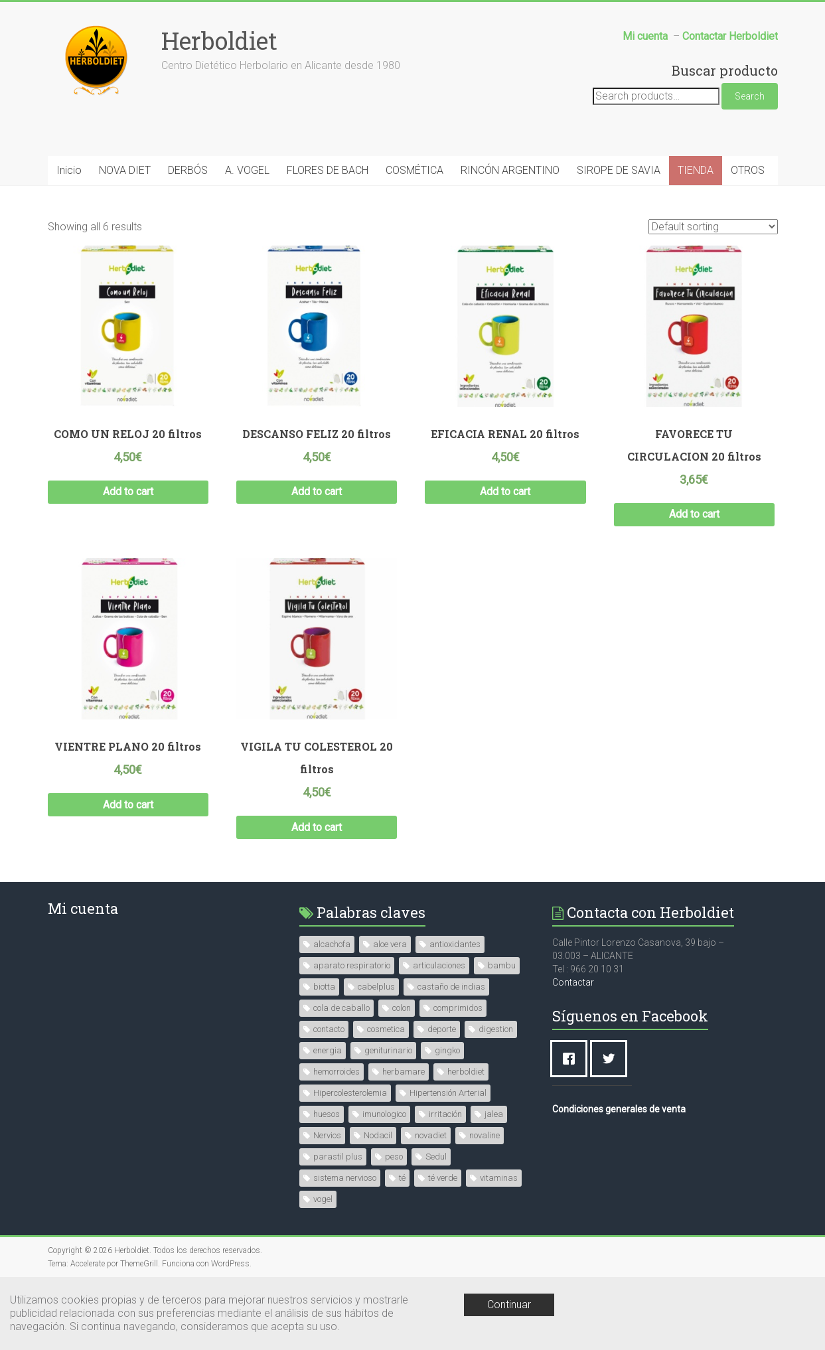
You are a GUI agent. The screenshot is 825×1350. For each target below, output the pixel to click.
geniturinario (388, 1050)
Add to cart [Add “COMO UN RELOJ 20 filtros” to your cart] (128, 491)
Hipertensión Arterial (448, 1093)
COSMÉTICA (414, 170)
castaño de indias (451, 987)
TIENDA (695, 170)
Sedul (436, 1157)
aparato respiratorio (351, 965)
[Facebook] (572, 1058)
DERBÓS (188, 170)
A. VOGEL (247, 170)
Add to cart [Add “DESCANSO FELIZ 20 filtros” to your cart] (316, 491)
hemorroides (336, 1072)
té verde (442, 1178)
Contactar (573, 982)
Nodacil (378, 1135)
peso (394, 1157)
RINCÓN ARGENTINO (510, 170)
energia (327, 1050)
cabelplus (376, 987)
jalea (494, 1114)
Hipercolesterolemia (350, 1093)
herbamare (403, 1072)
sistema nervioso (344, 1178)
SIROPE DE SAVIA (618, 170)
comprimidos (458, 1008)
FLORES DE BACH (327, 170)
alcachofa (331, 944)
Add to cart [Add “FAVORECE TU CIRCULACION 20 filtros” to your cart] (694, 514)
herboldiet (466, 1072)
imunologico (384, 1114)
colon (401, 1008)
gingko (447, 1050)
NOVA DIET (125, 170)
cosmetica (386, 1029)
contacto (328, 1029)
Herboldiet (219, 40)
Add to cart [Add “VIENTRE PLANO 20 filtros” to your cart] (128, 804)
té (402, 1178)
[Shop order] (713, 226)
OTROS (748, 170)
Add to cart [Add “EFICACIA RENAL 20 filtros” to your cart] (505, 491)
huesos (326, 1114)
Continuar (509, 1304)
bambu (502, 965)
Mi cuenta (83, 908)
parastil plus (337, 1157)
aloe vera (390, 944)
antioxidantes (455, 944)
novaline (484, 1135)
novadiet (431, 1135)
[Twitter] (612, 1058)
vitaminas (499, 1178)
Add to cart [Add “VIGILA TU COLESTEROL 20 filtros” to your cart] (316, 827)
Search (750, 96)
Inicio (69, 170)
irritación (445, 1114)
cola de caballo (341, 1008)
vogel (323, 1199)
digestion (496, 1029)
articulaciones (439, 965)
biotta (324, 987)
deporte (441, 1029)
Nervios (327, 1135)
